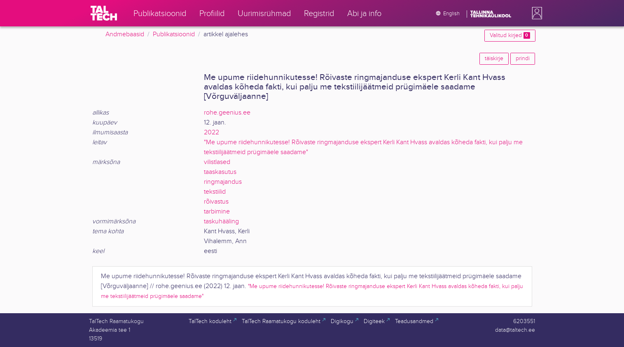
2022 (211, 132)
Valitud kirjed (510, 35)
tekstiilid (215, 192)
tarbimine (217, 212)
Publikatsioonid (174, 34)
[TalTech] (104, 13)
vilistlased (217, 162)
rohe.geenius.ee (227, 113)
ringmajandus (223, 182)
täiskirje (494, 58)
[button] (535, 13)
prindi (523, 58)
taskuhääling (221, 221)
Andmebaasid (124, 34)
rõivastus (216, 202)
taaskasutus (220, 172)
